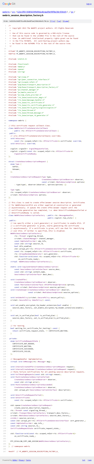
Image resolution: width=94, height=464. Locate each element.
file (53, 21)
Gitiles (14, 460)
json (90, 460)
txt (83, 460)
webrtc (6, 11)
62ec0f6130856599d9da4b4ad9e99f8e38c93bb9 (41, 11)
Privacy (21, 460)
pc (72, 11)
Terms (28, 460)
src (13, 11)
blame (65, 21)
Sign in (89, 4)
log (59, 21)
